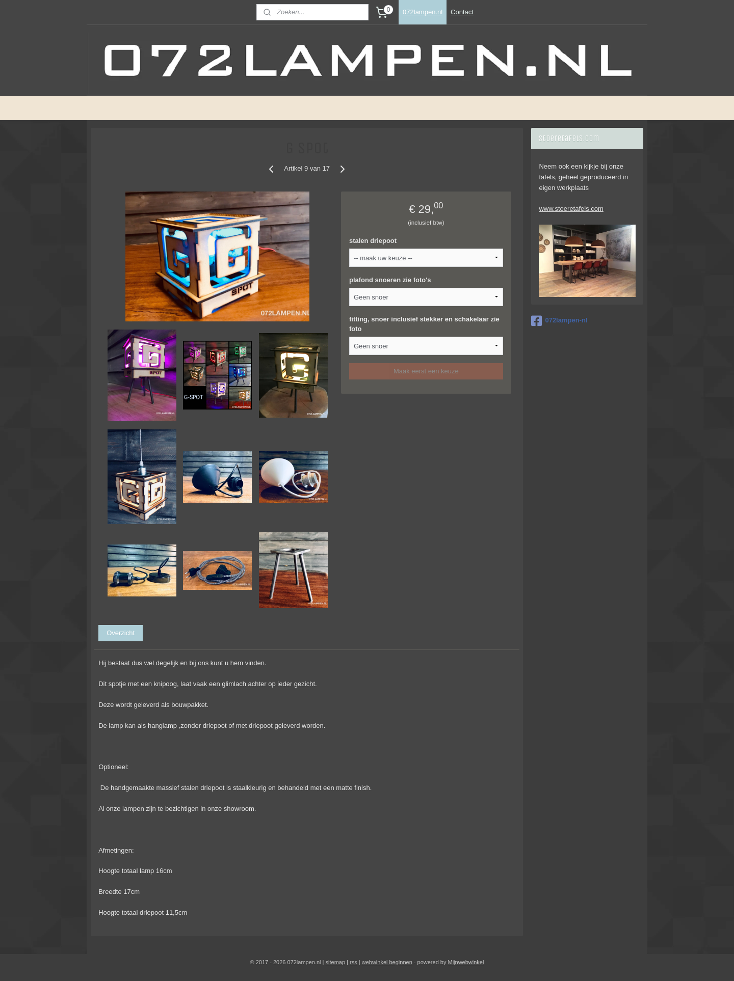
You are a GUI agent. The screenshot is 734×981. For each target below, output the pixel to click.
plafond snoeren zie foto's (390, 280)
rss (353, 962)
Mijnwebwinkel (466, 962)
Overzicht (121, 633)
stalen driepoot (373, 240)
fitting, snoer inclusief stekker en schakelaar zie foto (424, 324)
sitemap (336, 962)
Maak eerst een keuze (426, 371)
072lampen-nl (559, 321)
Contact (462, 12)
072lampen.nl (422, 12)
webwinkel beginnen (387, 962)
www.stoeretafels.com (571, 208)
